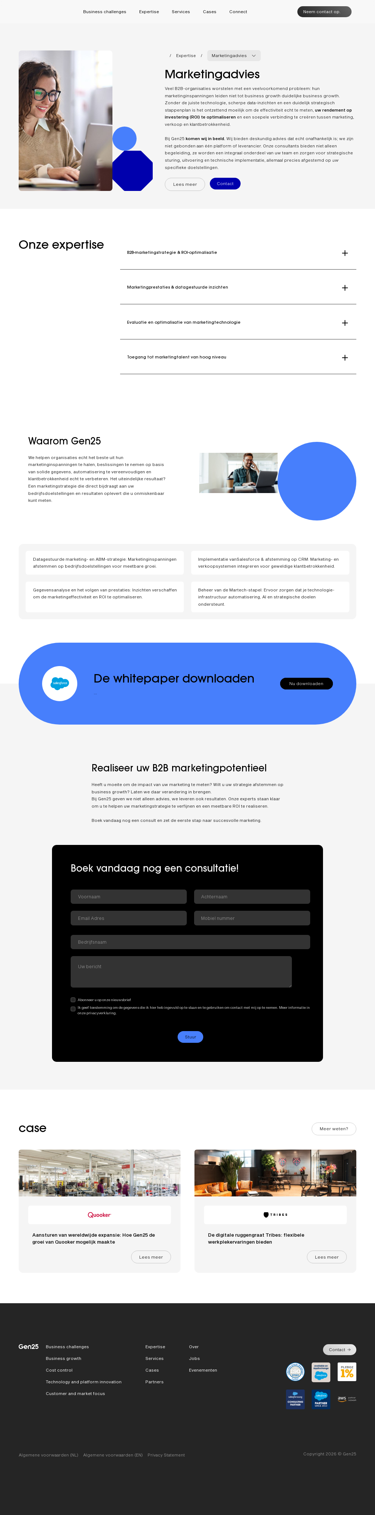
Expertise (186, 55)
